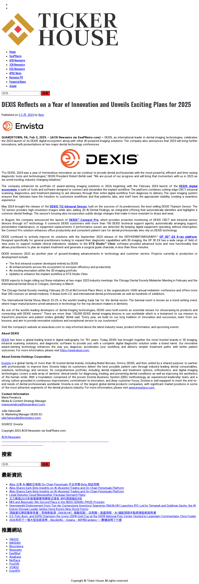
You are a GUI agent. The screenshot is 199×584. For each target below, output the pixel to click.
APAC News (15, 73)
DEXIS (5, 340)
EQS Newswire (17, 69)
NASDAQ (15, 543)
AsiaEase (15, 557)
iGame (13, 86)
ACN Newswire (17, 60)
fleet (41, 115)
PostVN (14, 564)
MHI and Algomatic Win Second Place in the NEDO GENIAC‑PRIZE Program (57, 502)
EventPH (14, 571)
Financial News (17, 81)
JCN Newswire (17, 64)
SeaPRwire (15, 56)
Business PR (16, 77)
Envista (6, 363)
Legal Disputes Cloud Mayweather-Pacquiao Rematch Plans (47, 495)
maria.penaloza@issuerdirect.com (23, 404)
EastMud (14, 553)
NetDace (14, 560)
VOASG (14, 567)
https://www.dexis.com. (75, 350)
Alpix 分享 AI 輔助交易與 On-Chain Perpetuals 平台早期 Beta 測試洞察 (54, 484)
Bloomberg (16, 546)
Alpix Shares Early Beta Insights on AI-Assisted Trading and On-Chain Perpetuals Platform (66, 488)
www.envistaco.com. (142, 387)
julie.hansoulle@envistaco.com (21, 418)
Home (12, 51)
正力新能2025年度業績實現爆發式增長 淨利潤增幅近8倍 (45, 498)
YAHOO (14, 539)
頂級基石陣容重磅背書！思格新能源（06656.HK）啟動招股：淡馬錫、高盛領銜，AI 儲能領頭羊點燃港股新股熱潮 (82, 513)
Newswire (15, 550)
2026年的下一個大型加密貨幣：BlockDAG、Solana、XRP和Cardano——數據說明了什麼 (65, 520)
